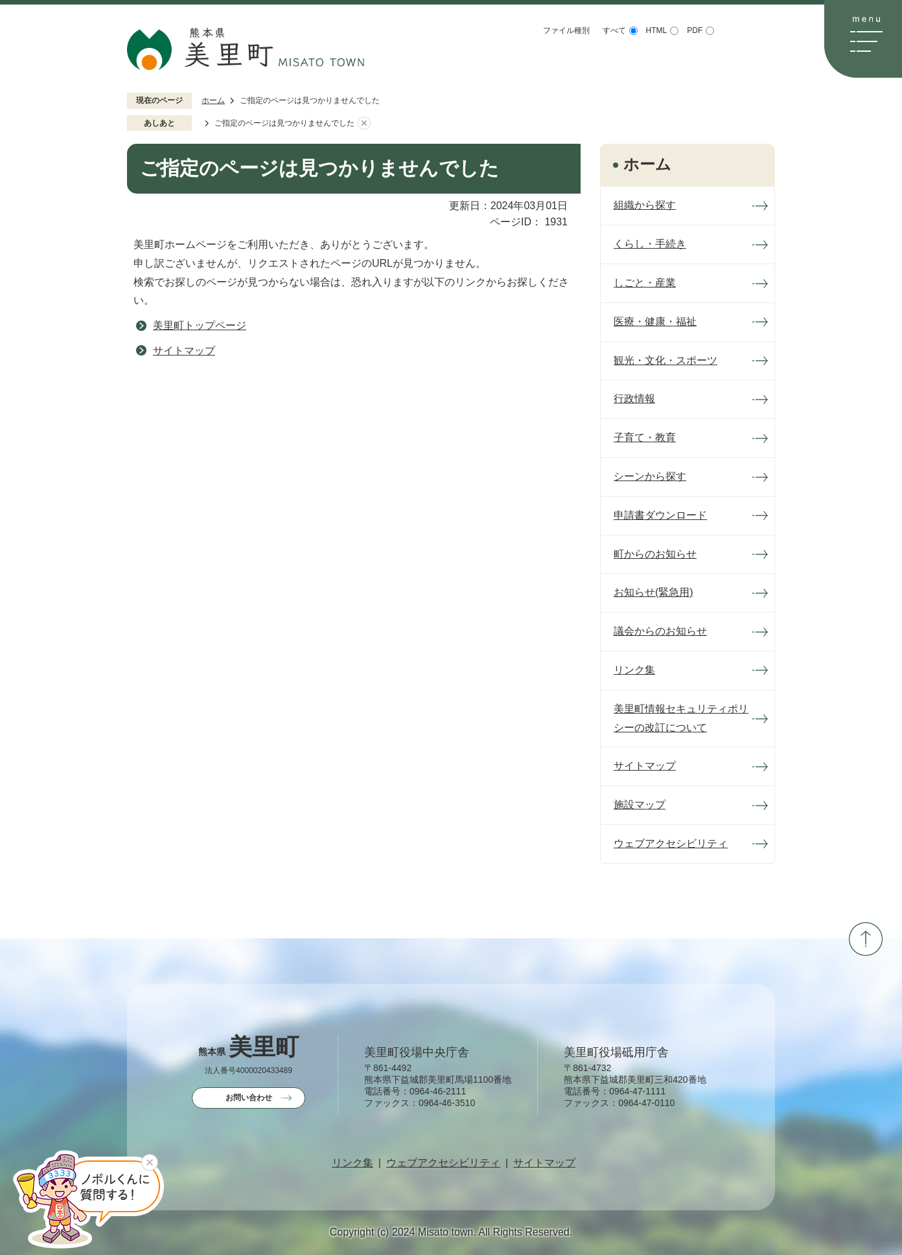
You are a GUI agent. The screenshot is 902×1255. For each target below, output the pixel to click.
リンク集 (352, 1163)
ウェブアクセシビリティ (443, 1163)
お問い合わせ (249, 1097)
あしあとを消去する (364, 124)
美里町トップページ (199, 325)
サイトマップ (184, 350)
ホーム (213, 100)
